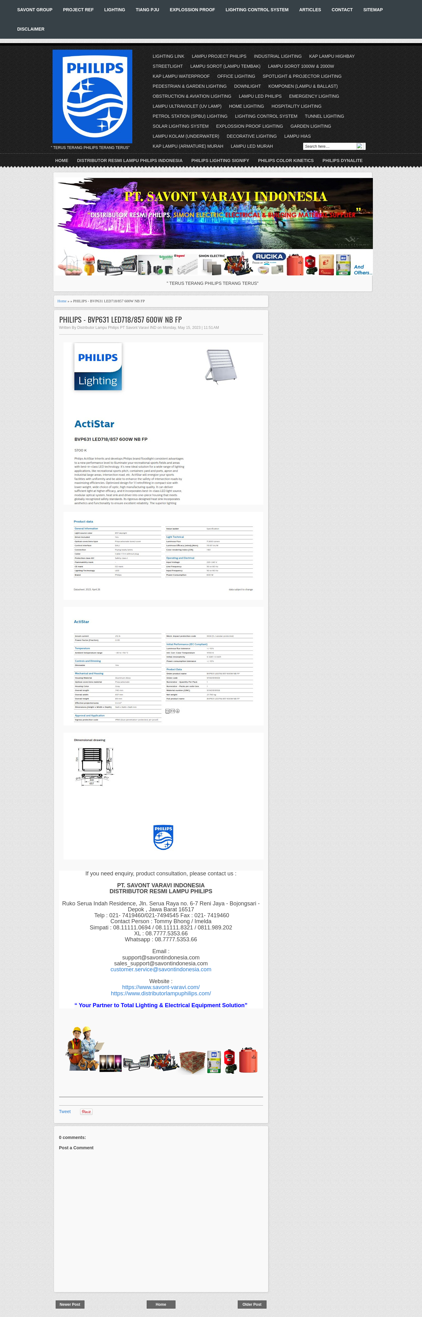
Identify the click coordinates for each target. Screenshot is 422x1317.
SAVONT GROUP (35, 9)
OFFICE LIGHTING (236, 76)
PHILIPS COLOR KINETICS (286, 160)
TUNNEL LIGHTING (324, 116)
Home (62, 160)
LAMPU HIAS (297, 136)
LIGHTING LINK (168, 56)
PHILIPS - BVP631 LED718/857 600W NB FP (120, 319)
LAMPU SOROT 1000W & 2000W (301, 66)
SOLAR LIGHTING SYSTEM (181, 126)
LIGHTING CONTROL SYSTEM (257, 9)
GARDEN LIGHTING (311, 126)
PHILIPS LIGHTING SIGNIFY (220, 160)
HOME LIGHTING (246, 106)
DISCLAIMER (30, 29)
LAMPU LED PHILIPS (260, 96)
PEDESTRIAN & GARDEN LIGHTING (189, 86)
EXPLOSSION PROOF (192, 9)
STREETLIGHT (168, 66)
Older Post (252, 1304)
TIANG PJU (147, 9)
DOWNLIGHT (247, 86)
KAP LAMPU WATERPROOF (181, 76)
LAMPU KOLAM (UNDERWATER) (186, 136)
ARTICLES (310, 9)
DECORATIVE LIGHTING (252, 136)
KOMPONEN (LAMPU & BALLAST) (303, 86)
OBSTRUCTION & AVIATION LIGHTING (192, 96)
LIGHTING (114, 9)
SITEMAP (373, 9)
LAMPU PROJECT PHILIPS (219, 56)
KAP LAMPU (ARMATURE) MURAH (188, 146)
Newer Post (70, 1304)
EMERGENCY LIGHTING (314, 96)
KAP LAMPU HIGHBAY (332, 56)
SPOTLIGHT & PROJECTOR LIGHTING (302, 76)
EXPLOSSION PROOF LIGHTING (249, 126)
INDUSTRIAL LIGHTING (278, 56)
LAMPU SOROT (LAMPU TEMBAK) (225, 66)
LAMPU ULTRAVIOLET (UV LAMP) (187, 106)
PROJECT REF (78, 9)
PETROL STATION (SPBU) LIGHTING (190, 116)
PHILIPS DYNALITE (343, 160)
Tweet (65, 1111)
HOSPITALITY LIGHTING (297, 106)
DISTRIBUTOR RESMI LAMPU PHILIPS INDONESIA (130, 160)
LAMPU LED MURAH (252, 146)
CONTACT (342, 9)
